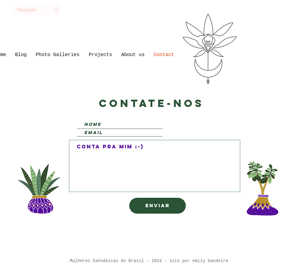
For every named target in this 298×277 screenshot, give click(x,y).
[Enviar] (157, 206)
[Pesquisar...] (28, 10)
